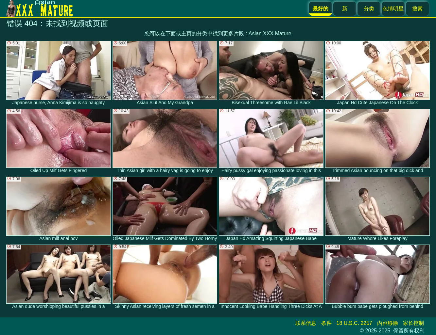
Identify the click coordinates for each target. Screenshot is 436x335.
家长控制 (413, 323)
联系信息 (305, 323)
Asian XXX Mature (270, 33)
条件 (326, 323)
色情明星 (393, 8)
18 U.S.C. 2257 (354, 323)
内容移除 (387, 323)
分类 (369, 8)
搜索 (417, 8)
